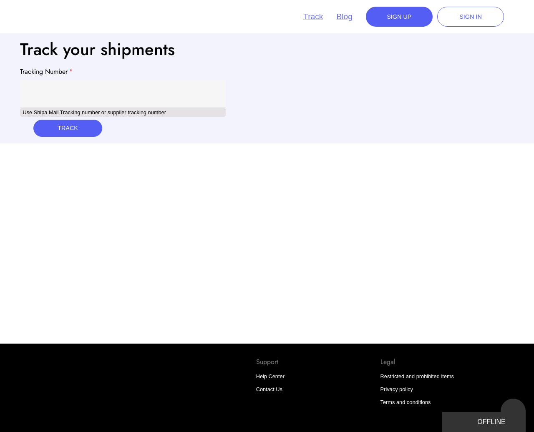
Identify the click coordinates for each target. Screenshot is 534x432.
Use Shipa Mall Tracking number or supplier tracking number (94, 112)
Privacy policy (396, 389)
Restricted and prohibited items (417, 376)
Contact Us (269, 389)
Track (313, 16)
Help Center (270, 376)
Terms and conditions (405, 402)
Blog (344, 16)
